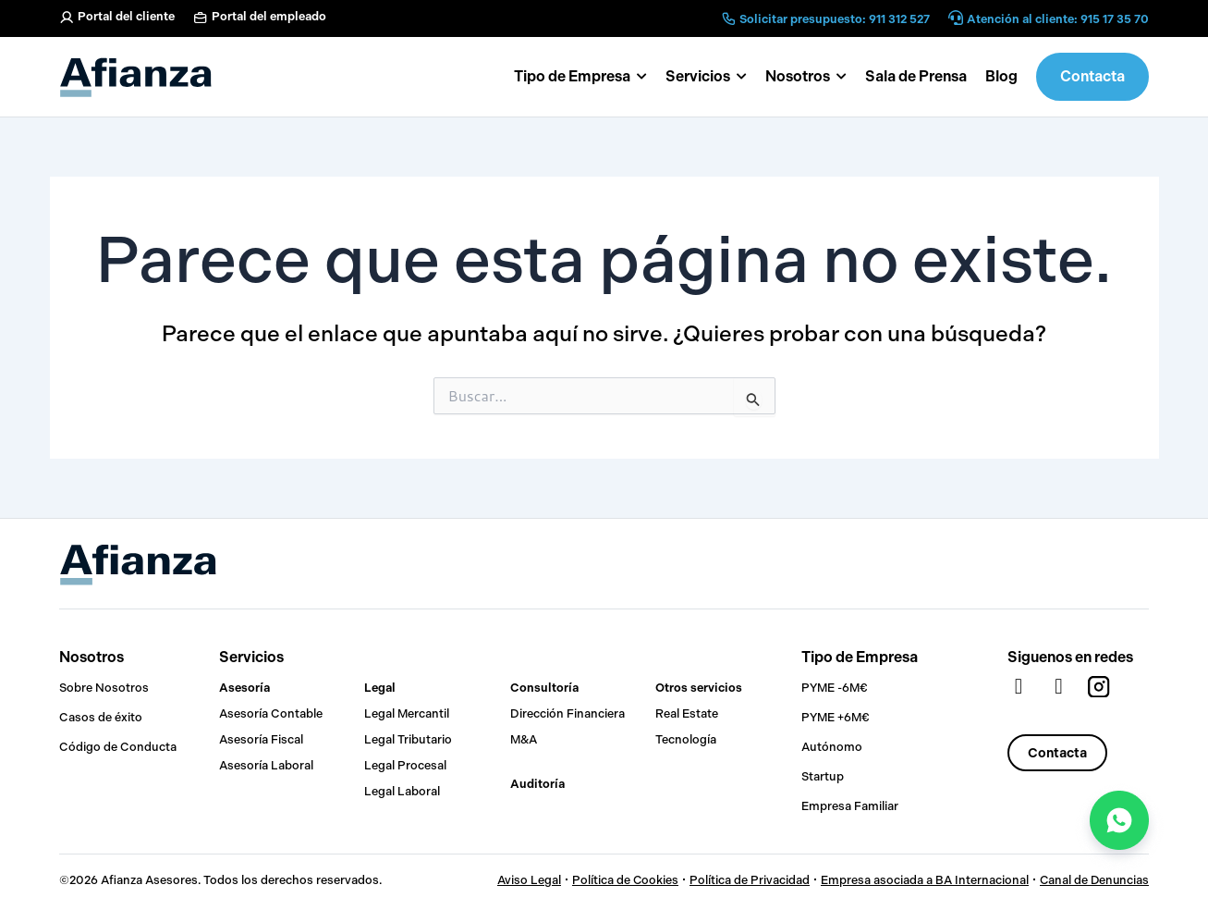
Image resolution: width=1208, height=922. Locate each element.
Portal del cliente (126, 16)
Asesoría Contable (271, 713)
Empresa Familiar (849, 806)
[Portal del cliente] (66, 17)
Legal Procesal (405, 765)
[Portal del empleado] (200, 17)
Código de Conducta (118, 747)
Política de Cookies (622, 880)
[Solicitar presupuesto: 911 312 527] (728, 18)
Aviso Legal (525, 880)
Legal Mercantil (406, 713)
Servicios (251, 657)
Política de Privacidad (747, 880)
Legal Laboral (402, 791)
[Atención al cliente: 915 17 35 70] (955, 19)
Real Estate (686, 713)
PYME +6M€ (835, 717)
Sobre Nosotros (104, 688)
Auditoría (537, 784)
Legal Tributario (408, 739)
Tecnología (685, 739)
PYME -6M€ (834, 688)
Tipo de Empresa (859, 657)
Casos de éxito (100, 717)
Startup (822, 776)
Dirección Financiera (567, 713)
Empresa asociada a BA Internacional (922, 880)
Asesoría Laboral (266, 765)
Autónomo (831, 747)
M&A (523, 739)
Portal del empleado (269, 16)
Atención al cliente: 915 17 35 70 (1058, 19)
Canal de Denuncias (1093, 880)
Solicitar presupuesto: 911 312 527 (834, 19)
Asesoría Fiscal (261, 739)
